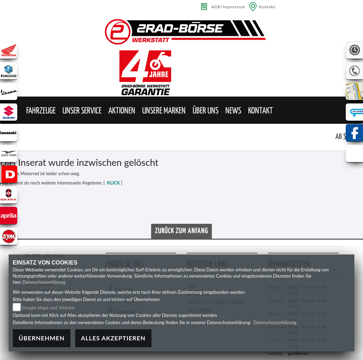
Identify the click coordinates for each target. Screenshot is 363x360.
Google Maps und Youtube (48, 307)
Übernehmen (42, 338)
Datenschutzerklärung (44, 282)
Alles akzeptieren (113, 338)
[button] (40, 111)
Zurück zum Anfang (181, 231)
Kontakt (267, 6)
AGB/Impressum (228, 6)
